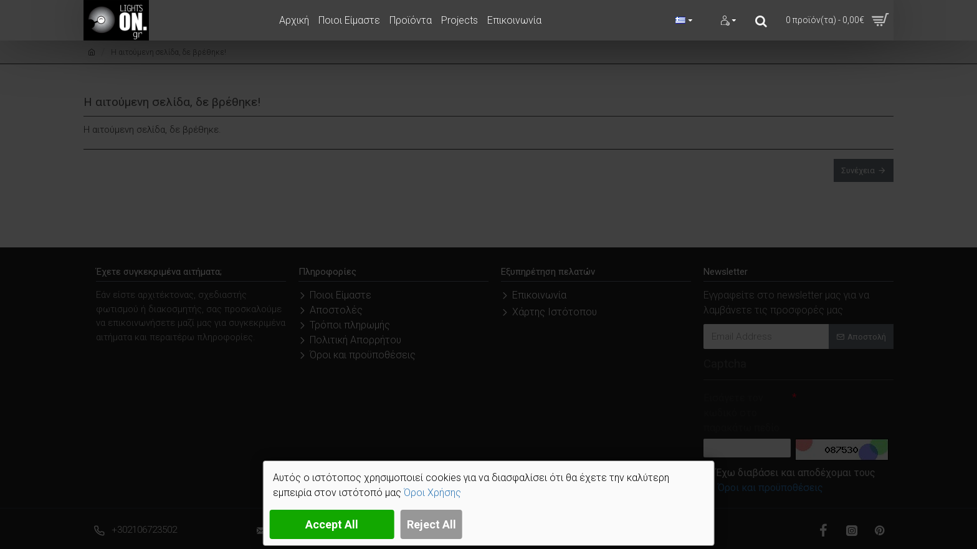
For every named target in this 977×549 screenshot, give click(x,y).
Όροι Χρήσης (432, 493)
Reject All (431, 524)
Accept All (331, 524)
